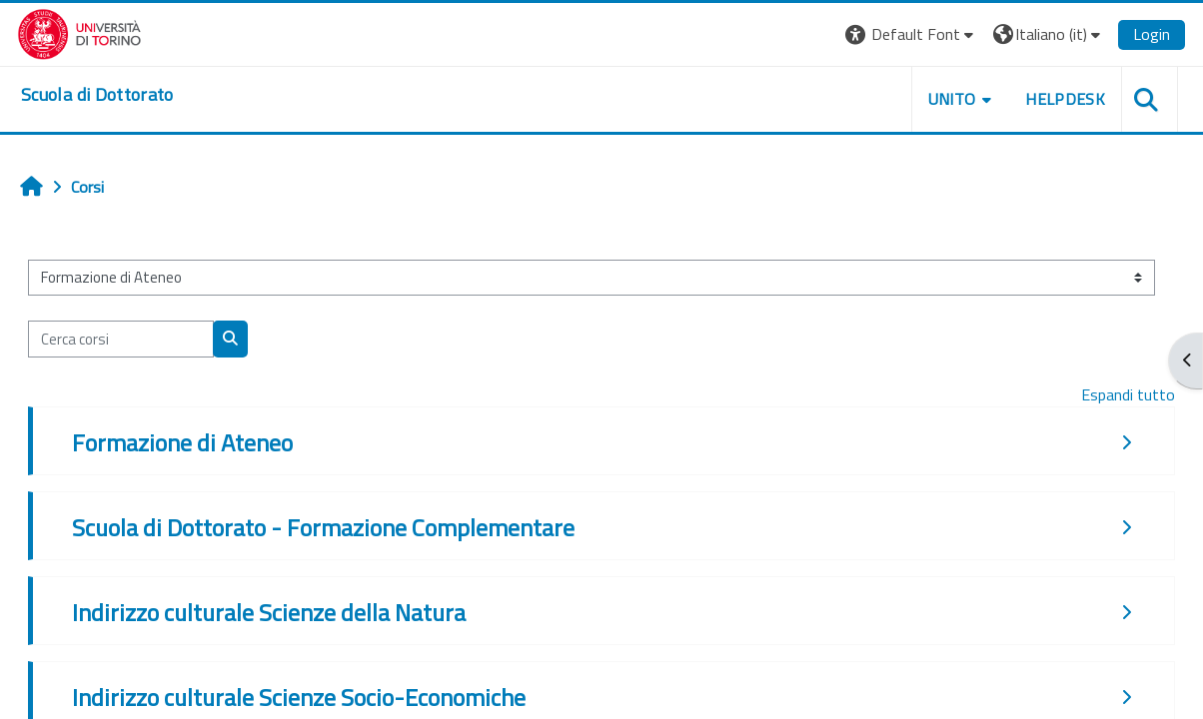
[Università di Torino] (79, 32)
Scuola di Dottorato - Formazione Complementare (323, 527)
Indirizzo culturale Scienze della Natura (269, 612)
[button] (911, 34)
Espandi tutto (1128, 394)
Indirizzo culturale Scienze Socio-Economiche (299, 697)
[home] (97, 95)
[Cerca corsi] (121, 339)
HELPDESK (1065, 99)
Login (1151, 34)
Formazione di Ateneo (182, 442)
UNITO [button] (952, 99)
